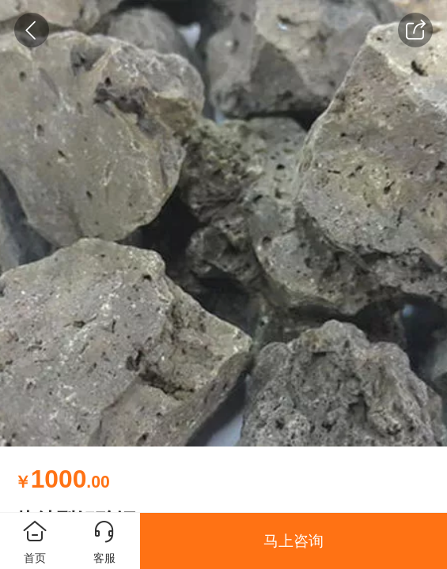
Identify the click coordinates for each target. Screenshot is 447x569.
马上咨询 (293, 540)
